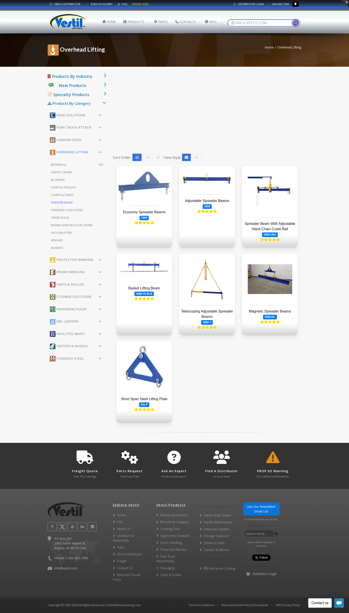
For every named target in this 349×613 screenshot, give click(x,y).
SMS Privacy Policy (287, 605)
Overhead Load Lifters (67, 210)
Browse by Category (174, 522)
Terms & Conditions (202, 605)
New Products (72, 85)
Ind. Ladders (64, 322)
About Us (123, 529)
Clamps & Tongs (62, 195)
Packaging (167, 568)
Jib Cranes (58, 180)
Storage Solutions (70, 297)
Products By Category (69, 103)
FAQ (122, 4)
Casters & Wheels (69, 346)
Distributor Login (248, 4)
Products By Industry (70, 76)
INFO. (211, 22)
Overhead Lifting (69, 152)
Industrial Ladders (217, 529)
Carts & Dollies (67, 284)
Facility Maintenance (218, 522)
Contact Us (125, 568)
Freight (122, 561)
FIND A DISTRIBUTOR (64, 4)
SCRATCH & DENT (99, 4)
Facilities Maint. (67, 334)
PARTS (161, 22)
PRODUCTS (133, 22)
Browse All (77, 165)
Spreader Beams (62, 202)
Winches (57, 240)
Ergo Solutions (67, 115)
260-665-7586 (279, 4)
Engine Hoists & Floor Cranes (72, 225)
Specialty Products (68, 94)
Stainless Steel (67, 358)
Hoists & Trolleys (63, 187)
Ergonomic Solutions (175, 536)
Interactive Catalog (219, 568)
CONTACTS (185, 22)
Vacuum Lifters (61, 233)
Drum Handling (67, 272)
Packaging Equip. (68, 309)
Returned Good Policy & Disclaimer (245, 605)
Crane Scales (60, 218)
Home (269, 47)
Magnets (57, 248)
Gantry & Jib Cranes (217, 515)
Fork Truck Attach (70, 128)
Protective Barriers (72, 260)
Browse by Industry (174, 515)
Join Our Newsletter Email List (261, 508)
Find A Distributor (129, 554)
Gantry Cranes (61, 172)
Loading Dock (65, 140)
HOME (109, 22)
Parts (120, 547)
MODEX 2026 (140, 4)
